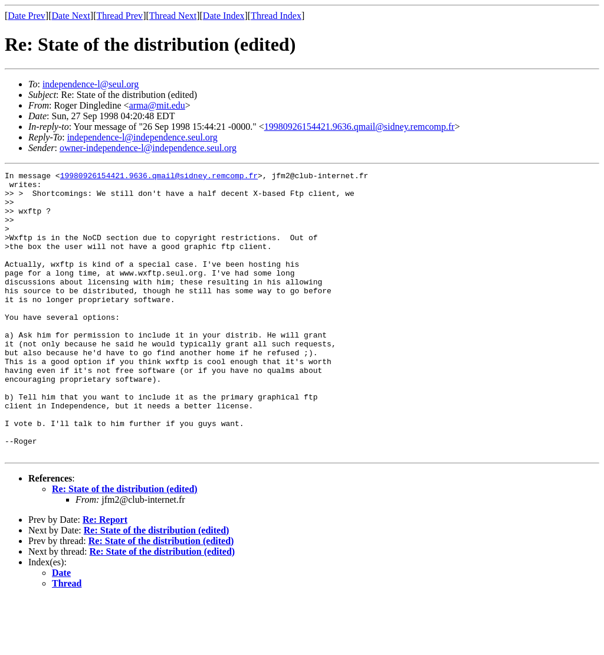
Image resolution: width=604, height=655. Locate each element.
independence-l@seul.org (90, 84)
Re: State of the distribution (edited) (125, 546)
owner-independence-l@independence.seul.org (148, 148)
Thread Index (276, 16)
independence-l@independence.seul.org (142, 137)
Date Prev (26, 16)
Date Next (71, 16)
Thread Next (172, 16)
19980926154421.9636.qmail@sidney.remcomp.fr (359, 127)
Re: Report (105, 576)
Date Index (224, 16)
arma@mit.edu (157, 105)
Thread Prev (119, 16)
